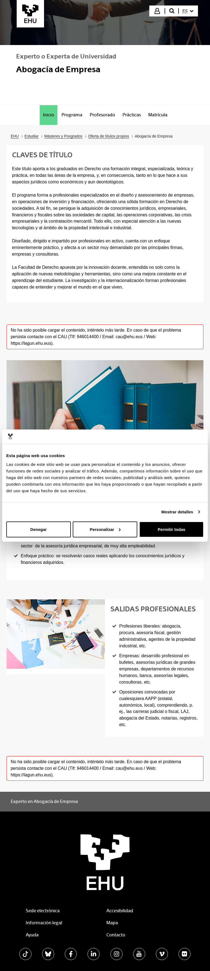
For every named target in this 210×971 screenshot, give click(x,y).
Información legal (44, 922)
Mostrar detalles (177, 512)
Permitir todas (171, 529)
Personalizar (105, 529)
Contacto (115, 935)
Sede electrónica (43, 910)
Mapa (112, 922)
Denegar (38, 529)
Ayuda (32, 935)
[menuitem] (187, 10)
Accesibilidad (119, 910)
